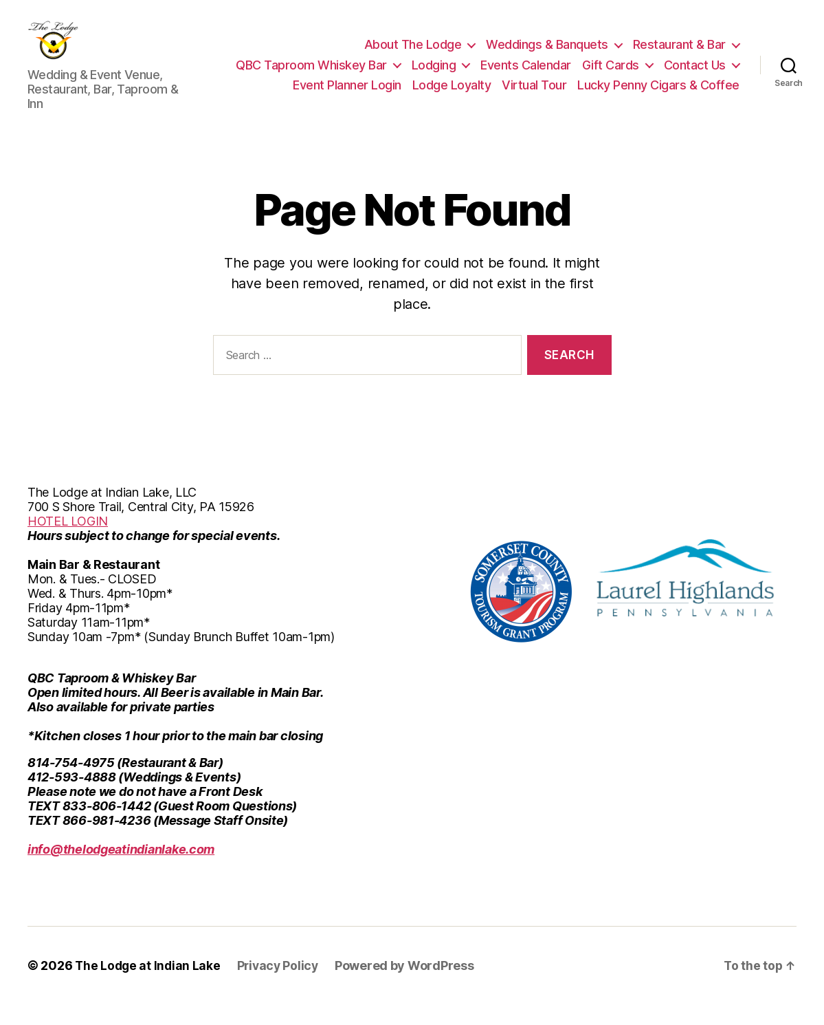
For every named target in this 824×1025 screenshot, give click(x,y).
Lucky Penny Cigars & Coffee (658, 95)
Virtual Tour (534, 95)
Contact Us (695, 75)
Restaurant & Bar (679, 54)
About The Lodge (413, 54)
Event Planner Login (347, 95)
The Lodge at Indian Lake (149, 986)
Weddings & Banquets (547, 54)
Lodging (434, 75)
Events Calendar (525, 75)
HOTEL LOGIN (67, 542)
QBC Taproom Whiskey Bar (311, 75)
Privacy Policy (282, 986)
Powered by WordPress (410, 986)
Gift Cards (610, 75)
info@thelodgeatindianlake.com (120, 870)
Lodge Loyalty (451, 95)
